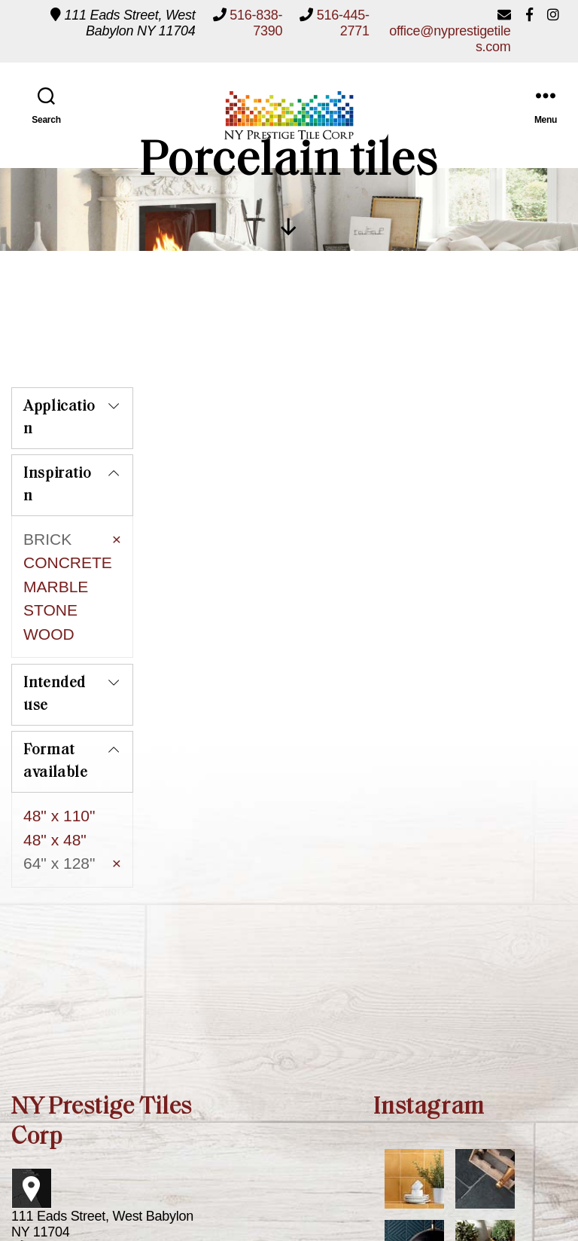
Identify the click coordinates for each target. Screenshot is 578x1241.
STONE (50, 607)
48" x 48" (55, 799)
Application (59, 415)
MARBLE (55, 583)
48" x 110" (59, 775)
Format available (55, 722)
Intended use (54, 655)
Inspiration (57, 482)
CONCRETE (67, 559)
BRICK (47, 536)
